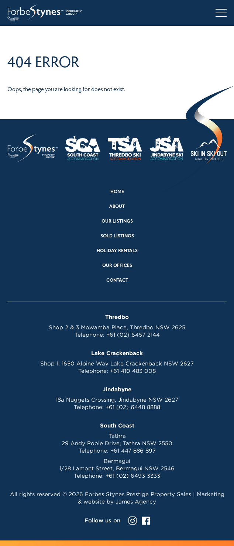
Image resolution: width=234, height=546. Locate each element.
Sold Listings (117, 236)
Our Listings (117, 221)
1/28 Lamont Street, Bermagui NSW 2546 (117, 468)
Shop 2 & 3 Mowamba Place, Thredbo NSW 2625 (117, 327)
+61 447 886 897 (133, 450)
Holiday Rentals (117, 251)
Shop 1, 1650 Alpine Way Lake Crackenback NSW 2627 (117, 363)
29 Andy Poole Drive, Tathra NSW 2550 (117, 443)
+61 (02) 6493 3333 (133, 475)
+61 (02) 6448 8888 (133, 407)
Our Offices (117, 266)
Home (117, 192)
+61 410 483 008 (133, 370)
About (117, 207)
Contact (117, 280)
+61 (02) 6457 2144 (133, 334)
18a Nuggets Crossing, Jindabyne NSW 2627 (117, 399)
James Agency (136, 501)
